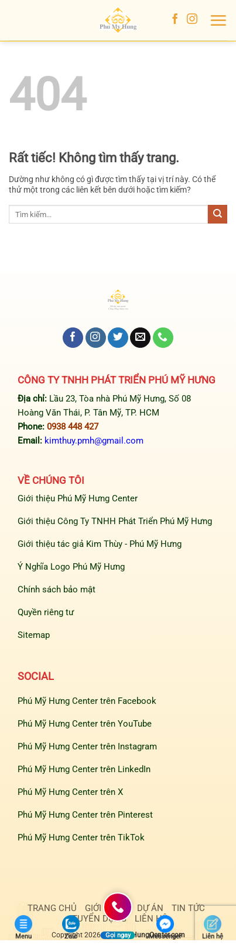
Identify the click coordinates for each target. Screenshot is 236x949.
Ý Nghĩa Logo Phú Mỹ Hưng (71, 566)
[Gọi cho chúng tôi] (163, 337)
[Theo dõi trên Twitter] (118, 337)
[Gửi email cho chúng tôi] (140, 337)
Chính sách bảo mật (56, 589)
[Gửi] (217, 214)
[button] (218, 20)
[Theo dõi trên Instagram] (192, 20)
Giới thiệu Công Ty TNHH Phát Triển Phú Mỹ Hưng (115, 521)
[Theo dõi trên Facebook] (175, 20)
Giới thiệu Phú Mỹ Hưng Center (78, 498)
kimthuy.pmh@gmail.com (94, 440)
